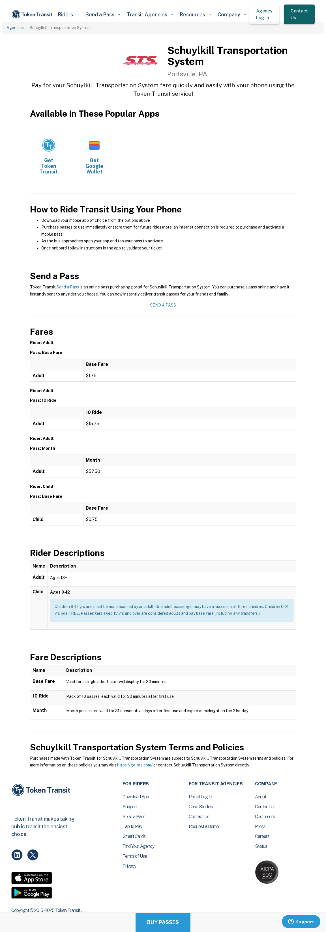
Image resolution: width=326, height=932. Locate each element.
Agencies (15, 27)
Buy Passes (163, 922)
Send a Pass (68, 287)
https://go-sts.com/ (135, 765)
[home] (32, 14)
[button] (68, 14)
